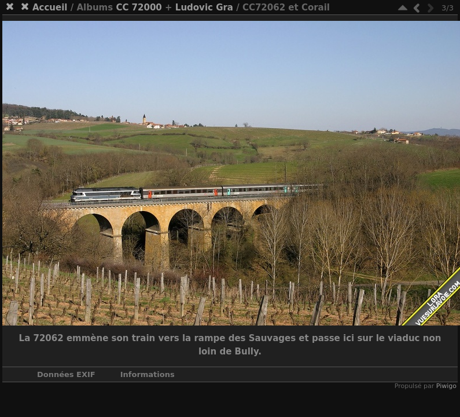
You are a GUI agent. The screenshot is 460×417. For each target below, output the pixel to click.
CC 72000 (138, 7)
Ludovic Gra (204, 7)
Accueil (50, 7)
